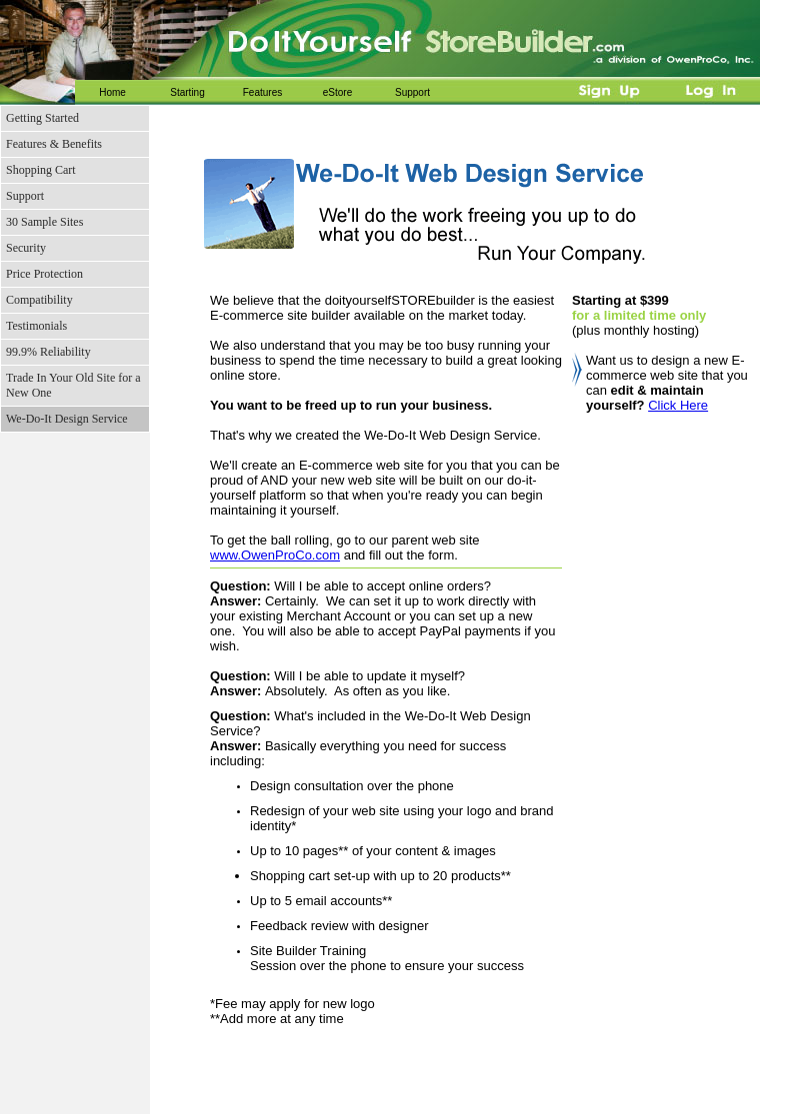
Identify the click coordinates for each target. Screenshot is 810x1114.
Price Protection (44, 274)
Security (26, 248)
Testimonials (36, 326)
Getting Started (42, 118)
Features (262, 92)
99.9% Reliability (48, 352)
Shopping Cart (41, 170)
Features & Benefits (54, 144)
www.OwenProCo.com (275, 555)
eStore (337, 92)
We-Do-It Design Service (67, 419)
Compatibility (39, 300)
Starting (187, 92)
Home (112, 92)
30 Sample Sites (44, 222)
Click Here (678, 405)
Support (412, 92)
